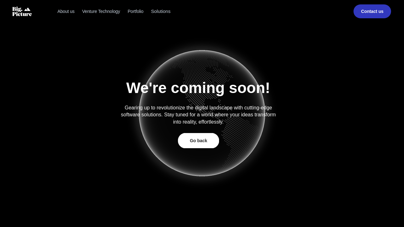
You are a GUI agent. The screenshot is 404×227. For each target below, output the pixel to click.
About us (65, 11)
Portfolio (135, 11)
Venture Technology (101, 11)
